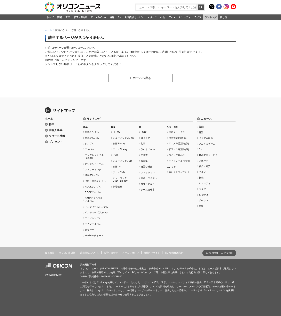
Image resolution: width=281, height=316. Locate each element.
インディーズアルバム (96, 212)
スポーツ (152, 17)
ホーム (48, 30)
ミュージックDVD (122, 161)
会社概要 (49, 252)
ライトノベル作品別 (179, 161)
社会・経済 (205, 166)
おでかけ (203, 195)
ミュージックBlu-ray (123, 138)
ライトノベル (148, 149)
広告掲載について (89, 252)
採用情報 (214, 253)
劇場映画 (117, 186)
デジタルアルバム (94, 163)
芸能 (59, 17)
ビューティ (185, 17)
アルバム (89, 149)
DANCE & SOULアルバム (93, 199)
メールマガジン (130, 252)
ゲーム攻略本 (148, 189)
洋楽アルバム (92, 175)
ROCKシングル (93, 186)
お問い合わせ (111, 252)
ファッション (148, 172)
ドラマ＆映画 (206, 138)
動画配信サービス (134, 17)
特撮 (112, 17)
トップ (50, 17)
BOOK (144, 132)
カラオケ (89, 230)
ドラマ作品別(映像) (179, 149)
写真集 (144, 161)
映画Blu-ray (119, 143)
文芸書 (144, 155)
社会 (162, 17)
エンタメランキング (179, 171)
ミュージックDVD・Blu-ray (120, 179)
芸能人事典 (55, 130)
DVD (115, 155)
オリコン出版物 (67, 252)
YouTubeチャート (94, 235)
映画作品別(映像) (178, 138)
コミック (145, 138)
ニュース (206, 118)
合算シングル (92, 132)
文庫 (143, 143)
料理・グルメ (148, 183)
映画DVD (117, 166)
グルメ (171, 17)
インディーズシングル (96, 206)
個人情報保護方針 (174, 252)
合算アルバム (92, 138)
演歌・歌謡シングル (95, 180)
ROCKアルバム (93, 192)
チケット (203, 200)
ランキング (210, 17)
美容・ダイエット (150, 178)
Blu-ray (116, 132)
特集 (51, 124)
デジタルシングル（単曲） (94, 156)
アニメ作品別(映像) (179, 143)
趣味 (201, 178)
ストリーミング (93, 169)
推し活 (223, 17)
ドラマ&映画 (80, 17)
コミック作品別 (177, 155)
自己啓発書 (146, 166)
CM (120, 17)
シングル (89, 143)
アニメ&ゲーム (98, 17)
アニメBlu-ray (120, 149)
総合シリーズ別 (177, 132)
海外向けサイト (152, 252)
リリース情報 (57, 136)
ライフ (197, 17)
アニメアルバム (93, 224)
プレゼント (55, 141)
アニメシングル (93, 218)
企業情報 (228, 253)
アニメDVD (119, 172)
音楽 (67, 17)
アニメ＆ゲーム (207, 144)
